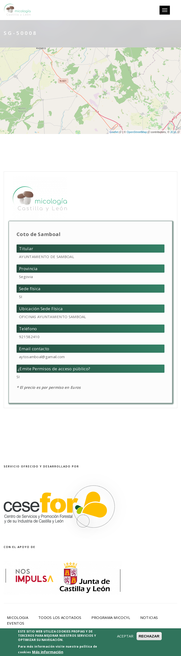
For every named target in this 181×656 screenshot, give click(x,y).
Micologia (17, 617)
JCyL (175, 132)
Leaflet (115, 132)
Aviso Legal (71, 645)
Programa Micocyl (110, 617)
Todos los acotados (59, 617)
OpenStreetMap (138, 132)
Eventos (15, 623)
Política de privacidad (114, 645)
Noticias (149, 617)
